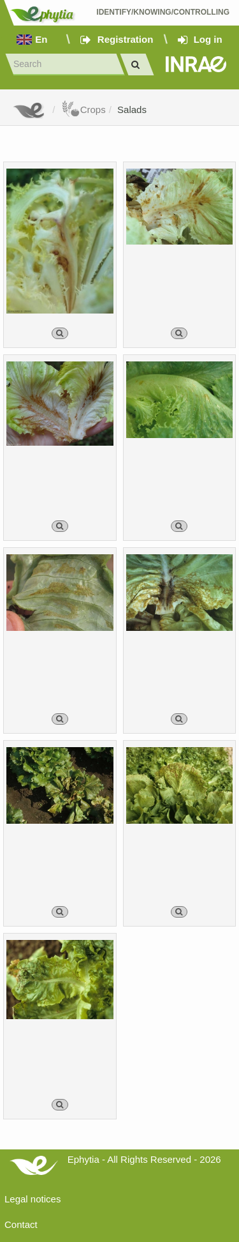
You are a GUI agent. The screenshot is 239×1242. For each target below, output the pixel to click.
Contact (21, 1224)
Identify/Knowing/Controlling (162, 12)
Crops (83, 109)
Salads (132, 109)
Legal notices (32, 1198)
